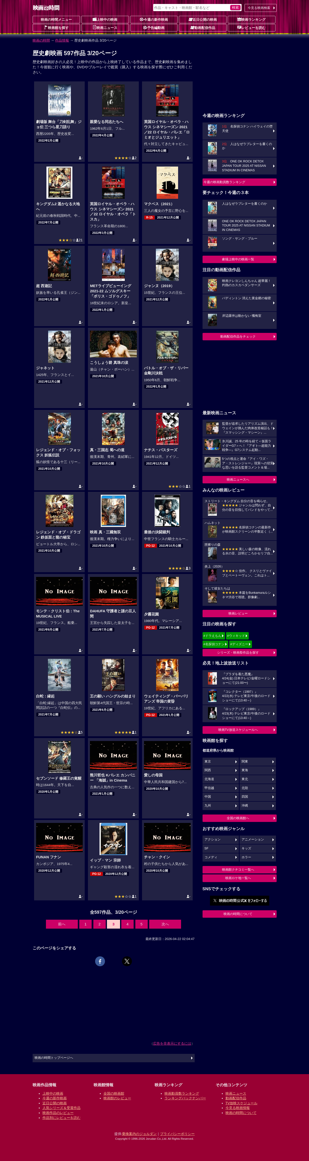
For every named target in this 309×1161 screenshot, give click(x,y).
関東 (245, 761)
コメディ (211, 857)
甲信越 (209, 788)
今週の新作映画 (154, 19)
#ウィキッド (236, 636)
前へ (61, 924)
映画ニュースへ (238, 479)
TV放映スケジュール (242, 1103)
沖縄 (245, 805)
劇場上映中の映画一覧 (238, 259)
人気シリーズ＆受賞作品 (61, 1108)
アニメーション (253, 839)
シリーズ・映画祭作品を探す (238, 652)
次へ (165, 924)
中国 (208, 796)
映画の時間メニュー (56, 20)
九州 (208, 805)
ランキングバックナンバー (185, 1098)
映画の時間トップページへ (54, 1058)
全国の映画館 (113, 1093)
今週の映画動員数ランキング (224, 182)
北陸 (245, 788)
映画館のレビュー (117, 1098)
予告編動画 (154, 27)
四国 (245, 796)
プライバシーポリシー (177, 1134)
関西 (208, 770)
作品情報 (62, 40)
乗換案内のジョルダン (139, 1134)
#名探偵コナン (214, 644)
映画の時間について (238, 914)
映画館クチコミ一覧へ (238, 869)
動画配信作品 (202, 27)
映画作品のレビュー (58, 1113)
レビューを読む (251, 27)
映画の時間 (41, 40)
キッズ (246, 848)
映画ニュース (105, 27)
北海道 (209, 779)
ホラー (246, 857)
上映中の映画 (105, 19)
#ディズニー (239, 644)
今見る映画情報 (238, 1108)
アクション (213, 839)
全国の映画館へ (238, 818)
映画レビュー (238, 613)
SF (206, 848)
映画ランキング (251, 19)
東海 (245, 770)
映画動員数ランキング (182, 1093)
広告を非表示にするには (172, 1043)
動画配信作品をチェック (238, 336)
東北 (245, 779)
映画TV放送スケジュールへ (238, 730)
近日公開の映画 (203, 19)
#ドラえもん (212, 636)
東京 (208, 761)
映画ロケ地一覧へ (238, 878)
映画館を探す (56, 27)
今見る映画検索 (259, 8)
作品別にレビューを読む (61, 1118)
